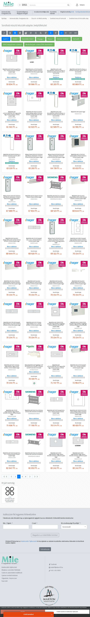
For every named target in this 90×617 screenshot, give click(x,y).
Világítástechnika (65, 12)
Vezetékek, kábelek (53, 12)
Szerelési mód (27, 39)
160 (75, 33)
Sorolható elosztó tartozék (58, 18)
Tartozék (76, 39)
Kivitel (15, 39)
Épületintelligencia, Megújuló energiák (22, 12)
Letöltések (86, 12)
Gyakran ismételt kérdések (10, 575)
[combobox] (74, 527)
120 (70, 33)
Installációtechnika (39, 12)
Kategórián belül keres (24, 5)
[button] (81, 5)
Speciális (46, 12)
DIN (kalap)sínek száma (12, 44)
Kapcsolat (5, 581)
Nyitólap (4, 18)
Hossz (50, 39)
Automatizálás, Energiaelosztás (6, 12)
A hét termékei (29, 614)
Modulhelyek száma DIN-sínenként (39, 44)
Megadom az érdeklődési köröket (45, 535)
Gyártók (71, 12)
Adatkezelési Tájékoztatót (29, 541)
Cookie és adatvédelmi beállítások (12, 573)
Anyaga (40, 39)
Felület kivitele (62, 39)
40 (61, 33)
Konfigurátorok (79, 12)
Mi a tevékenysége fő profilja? (70, 523)
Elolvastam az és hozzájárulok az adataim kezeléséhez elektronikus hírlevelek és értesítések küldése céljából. (45, 542)
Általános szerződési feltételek (11, 570)
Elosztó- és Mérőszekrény (39, 18)
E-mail (34, 523)
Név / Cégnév (7, 523)
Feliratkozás (45, 549)
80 (66, 33)
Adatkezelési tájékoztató (9, 567)
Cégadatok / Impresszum (9, 578)
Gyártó (5, 39)
